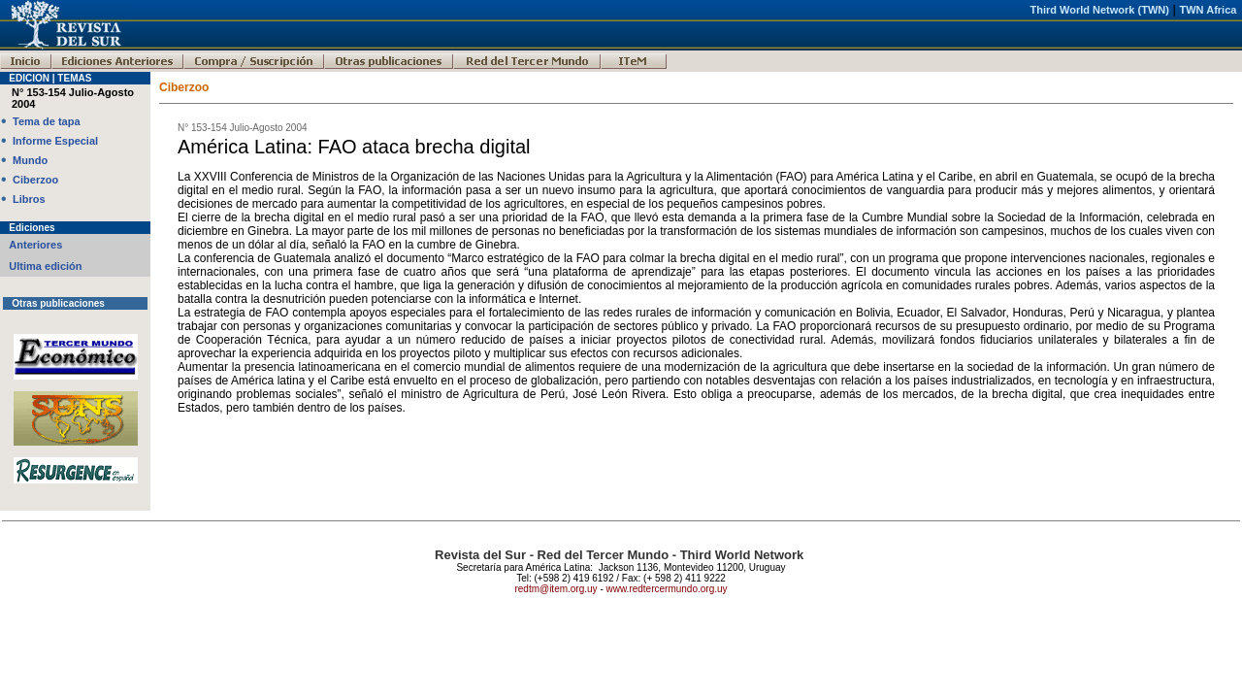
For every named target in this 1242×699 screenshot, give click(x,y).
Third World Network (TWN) (1099, 10)
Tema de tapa (47, 121)
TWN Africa (1208, 10)
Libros (29, 199)
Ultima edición (45, 266)
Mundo (30, 160)
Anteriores (35, 244)
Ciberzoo (35, 179)
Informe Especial (55, 141)
